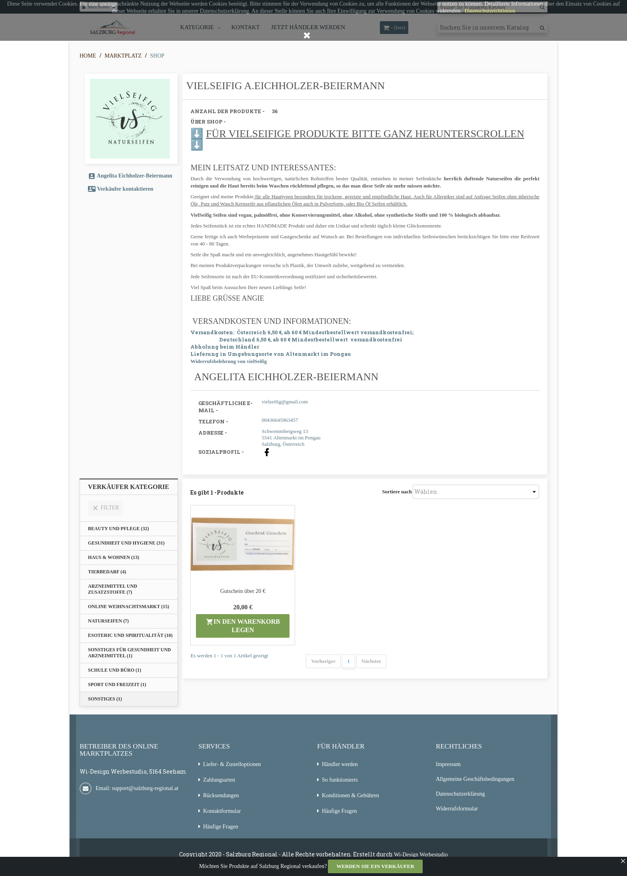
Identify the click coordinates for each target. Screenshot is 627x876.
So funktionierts (340, 780)
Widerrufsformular (457, 809)
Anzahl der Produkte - (227, 111)
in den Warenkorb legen (243, 625)
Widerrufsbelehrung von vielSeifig (228, 361)
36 (275, 111)
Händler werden (340, 764)
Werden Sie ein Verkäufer (375, 866)
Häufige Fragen (220, 827)
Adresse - (212, 432)
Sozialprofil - (221, 451)
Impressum (448, 764)
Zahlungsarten (219, 780)
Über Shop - (208, 121)
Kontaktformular (222, 811)
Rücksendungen (221, 795)
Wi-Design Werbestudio (421, 855)
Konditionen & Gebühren (350, 795)
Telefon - (213, 421)
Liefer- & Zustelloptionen (232, 764)
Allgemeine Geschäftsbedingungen (475, 779)
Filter (105, 508)
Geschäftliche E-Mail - (225, 406)
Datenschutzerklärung (460, 794)
